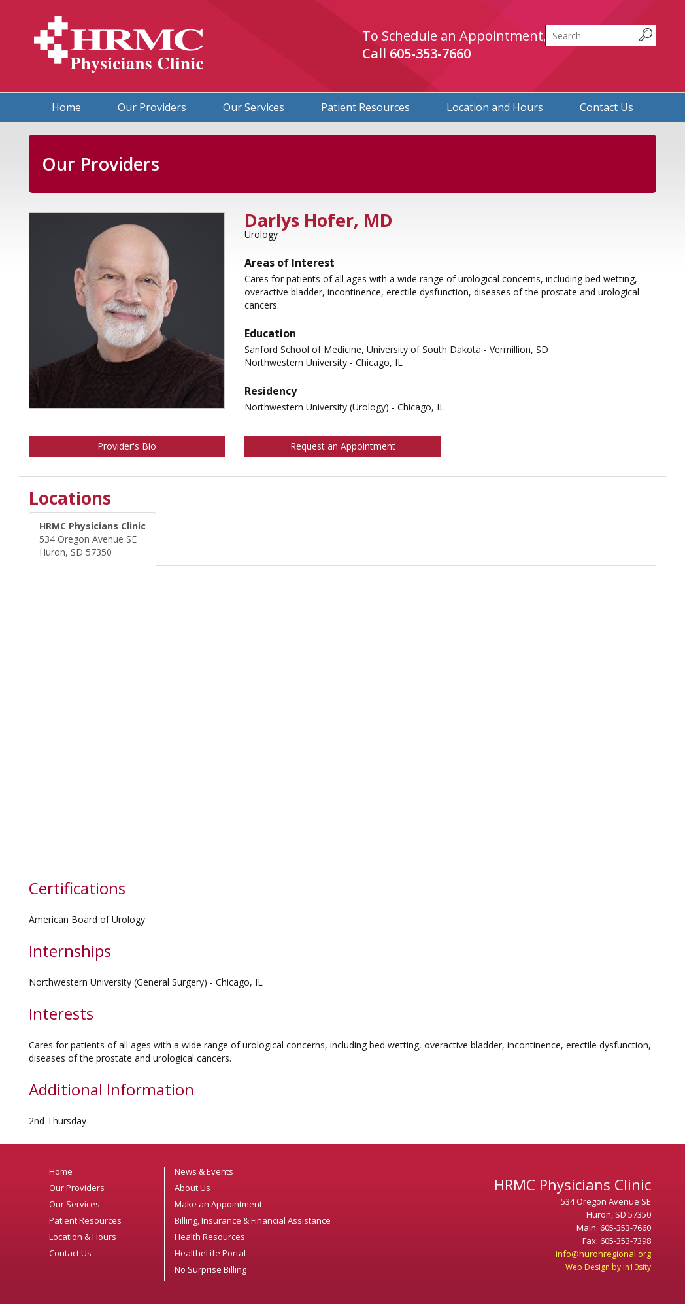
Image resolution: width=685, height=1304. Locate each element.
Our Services (253, 107)
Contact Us (606, 107)
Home (66, 107)
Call (416, 53)
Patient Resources (365, 107)
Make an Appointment (218, 1204)
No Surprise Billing (210, 1269)
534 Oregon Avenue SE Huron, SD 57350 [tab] (92, 539)
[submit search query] (645, 34)
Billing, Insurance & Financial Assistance (253, 1220)
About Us (192, 1188)
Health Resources (210, 1237)
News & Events (204, 1171)
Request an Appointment (342, 446)
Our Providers (152, 107)
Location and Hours (494, 107)
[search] (600, 35)
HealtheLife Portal (210, 1253)
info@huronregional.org (603, 1254)
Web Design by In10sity (608, 1267)
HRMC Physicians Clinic (118, 44)
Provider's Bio (126, 446)
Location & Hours (82, 1237)
